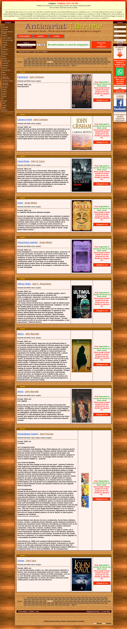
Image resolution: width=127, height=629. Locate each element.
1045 (105, 58)
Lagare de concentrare (5, 77)
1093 (37, 64)
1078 (66, 62)
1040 (86, 58)
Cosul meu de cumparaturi (101, 45)
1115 (37, 65)
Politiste (4, 91)
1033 (59, 58)
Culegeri (4, 45)
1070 (33, 62)
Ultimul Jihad (24, 284)
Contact (56, 36)
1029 (43, 58)
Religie (4, 96)
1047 (29, 60)
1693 (73, 65)
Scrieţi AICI (120, 91)
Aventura (5, 29)
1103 (75, 64)
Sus (37, 611)
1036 (71, 58)
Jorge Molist (30, 203)
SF (3, 98)
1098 (56, 64)
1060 (79, 60)
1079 (70, 62)
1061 (83, 60)
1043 (97, 58)
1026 (32, 58)
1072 (41, 62)
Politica (4, 89)
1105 (83, 64)
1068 (25, 62)
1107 (91, 64)
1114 (33, 65)
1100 (64, 64)
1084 (90, 62)
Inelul (20, 203)
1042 (94, 58)
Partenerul (22, 77)
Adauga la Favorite (93, 611)
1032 (55, 58)
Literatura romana (7, 81)
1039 (82, 58)
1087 (101, 62)
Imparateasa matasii (27, 434)
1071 (37, 62)
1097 (52, 64)
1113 (29, 65)
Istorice (4, 74)
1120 (56, 65)
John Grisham (37, 77)
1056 (64, 60)
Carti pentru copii (7, 40)
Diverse (4, 51)
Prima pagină (24, 36)
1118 (48, 65)
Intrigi (4, 72)
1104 (79, 64)
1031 (51, 58)
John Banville (32, 334)
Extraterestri (6, 61)
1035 (67, 58)
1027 (36, 58)
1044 (101, 58)
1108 (94, 64)
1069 (29, 62)
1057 (67, 60)
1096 (48, 64)
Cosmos (4, 42)
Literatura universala (5, 83)
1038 (78, 58)
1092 (33, 64)
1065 (98, 60)
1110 (102, 64)
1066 (102, 60)
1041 (90, 58)
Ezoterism (5, 63)
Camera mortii (24, 119)
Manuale (4, 87)
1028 (40, 58)
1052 (48, 60)
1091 (29, 64)
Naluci (20, 334)
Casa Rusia (23, 161)
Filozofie (4, 68)
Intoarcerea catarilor (27, 242)
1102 (71, 64)
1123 (67, 65)
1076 (59, 62)
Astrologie (5, 27)
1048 (33, 60)
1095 (44, 64)
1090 (25, 64)
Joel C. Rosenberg (41, 284)
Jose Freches (47, 434)
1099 (60, 64)
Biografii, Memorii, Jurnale (7, 32)
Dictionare (5, 49)
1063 (91, 60)
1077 (62, 62)
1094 (41, 64)
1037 (74, 58)
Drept (4, 56)
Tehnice (4, 105)
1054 (56, 60)
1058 (71, 60)
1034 (63, 58)
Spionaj (4, 101)
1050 (41, 60)
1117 (44, 65)
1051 (44, 60)
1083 (86, 62)
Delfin (4, 47)
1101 (67, 64)
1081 (78, 62)
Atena (20, 391)
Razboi (4, 94)
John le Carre (38, 161)
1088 (105, 62)
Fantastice (5, 65)
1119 (52, 65)
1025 (28, 58)
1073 (44, 62)
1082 (82, 62)
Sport (3, 103)
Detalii (22, 72)
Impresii (40, 36)
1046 (25, 60)
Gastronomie (6, 70)
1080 (74, 62)
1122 (64, 65)
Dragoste (5, 54)
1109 (98, 64)
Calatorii (4, 35)
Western (4, 110)
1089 (109, 62)
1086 (97, 62)
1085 (93, 62)
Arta (3, 25)
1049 (37, 60)
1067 (106, 60)
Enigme (4, 58)
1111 (106, 64)
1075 (55, 62)
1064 (94, 60)
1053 (52, 60)
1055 (60, 60)
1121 (60, 65)
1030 (47, 58)
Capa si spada (6, 38)
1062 (87, 60)
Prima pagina (22, 611)
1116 (41, 65)
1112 (25, 65)
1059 (75, 60)
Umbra (20, 560)
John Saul (31, 560)
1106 (87, 64)
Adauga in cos (102, 100)
